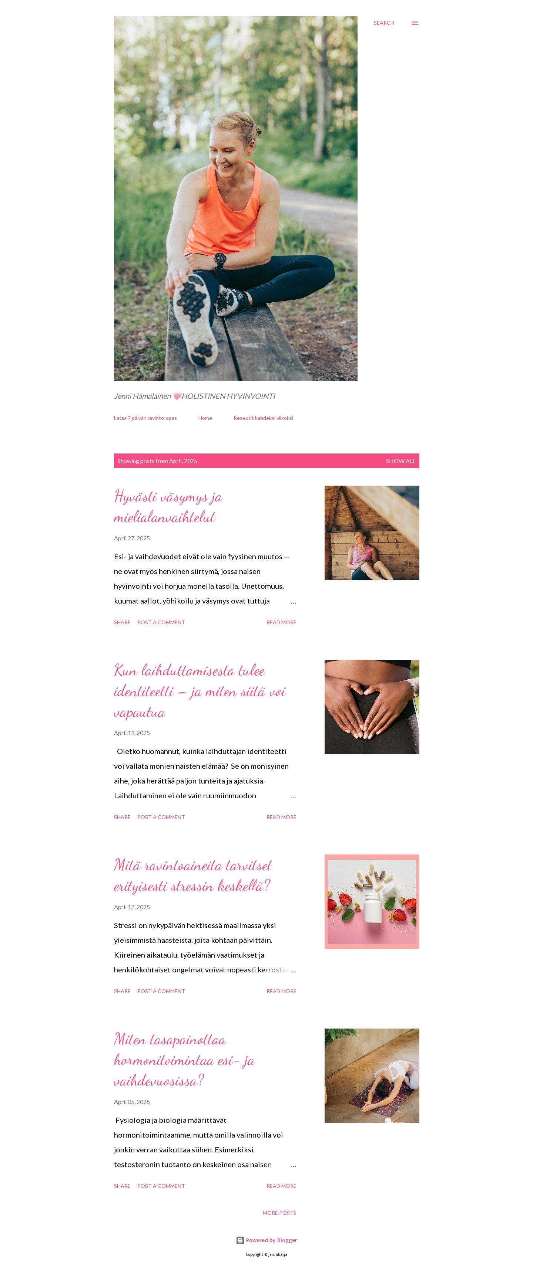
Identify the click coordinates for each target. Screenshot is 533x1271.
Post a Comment (161, 622)
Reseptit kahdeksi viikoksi (263, 418)
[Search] (384, 23)
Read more (281, 622)
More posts (279, 1213)
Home (205, 418)
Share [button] (122, 622)
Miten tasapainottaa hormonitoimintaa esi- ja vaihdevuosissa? (184, 1059)
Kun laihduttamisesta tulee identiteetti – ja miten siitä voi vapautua (199, 690)
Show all (401, 460)
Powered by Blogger (266, 1240)
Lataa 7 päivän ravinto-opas (145, 418)
